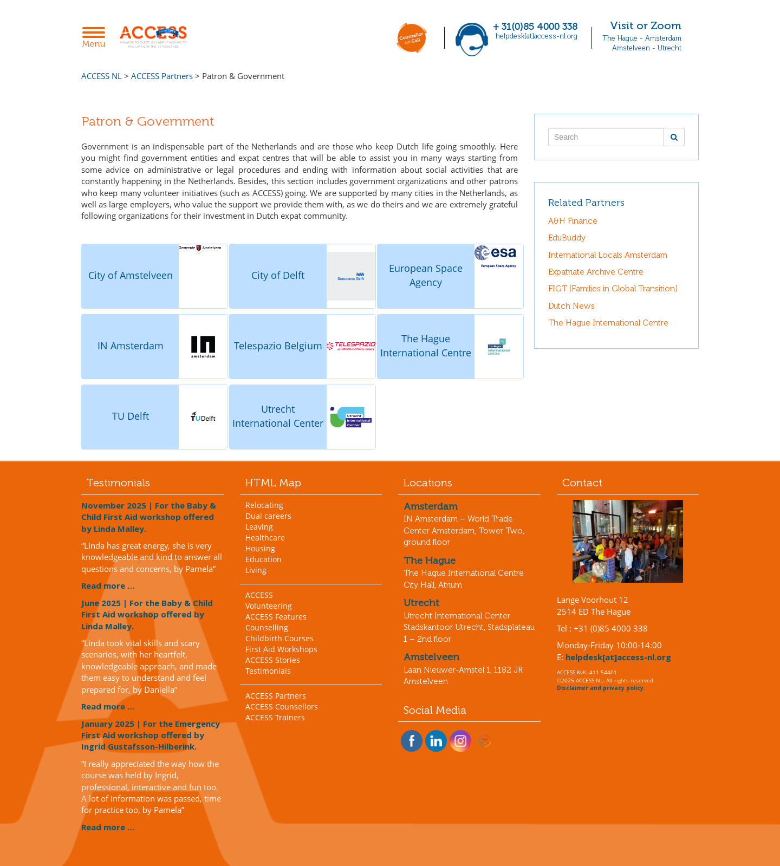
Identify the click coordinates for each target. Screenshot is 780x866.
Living (255, 570)
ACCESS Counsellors (281, 706)
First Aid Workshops (281, 649)
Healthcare (265, 537)
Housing (260, 548)
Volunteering (268, 606)
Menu (96, 38)
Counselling (266, 627)
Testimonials (268, 671)
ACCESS (259, 595)
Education (263, 559)
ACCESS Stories (272, 660)
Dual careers (268, 516)
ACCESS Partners (275, 696)
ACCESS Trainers (275, 717)
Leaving (259, 527)
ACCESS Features (276, 616)
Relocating (264, 505)
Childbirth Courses (279, 638)
